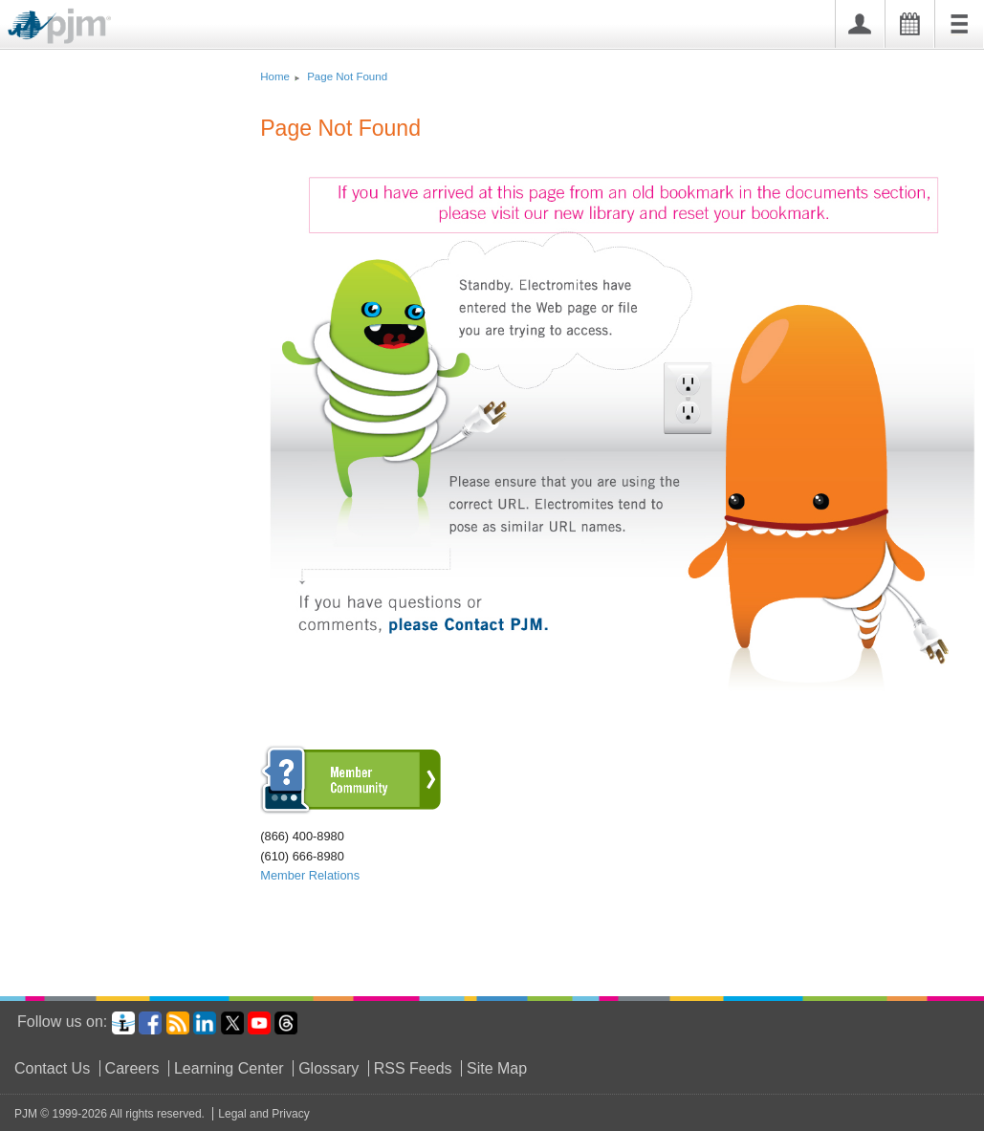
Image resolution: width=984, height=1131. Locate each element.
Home (275, 76)
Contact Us (52, 1068)
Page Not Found (347, 76)
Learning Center (229, 1068)
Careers (132, 1068)
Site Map (497, 1068)
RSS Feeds (413, 1068)
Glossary (328, 1068)
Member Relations (310, 875)
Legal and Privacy (263, 1113)
